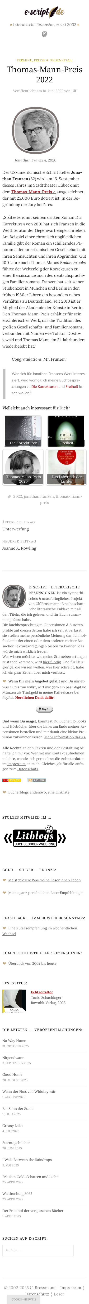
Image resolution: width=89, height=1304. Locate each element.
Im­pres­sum (16, 764)
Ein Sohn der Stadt (17, 1108)
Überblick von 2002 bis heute (32, 963)
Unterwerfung (15, 529)
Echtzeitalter (42, 992)
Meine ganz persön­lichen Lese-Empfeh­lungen (46, 892)
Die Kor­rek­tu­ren (45, 386)
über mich (41, 672)
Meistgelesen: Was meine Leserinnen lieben (44, 880)
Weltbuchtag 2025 (17, 1193)
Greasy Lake (12, 1125)
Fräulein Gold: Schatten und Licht (30, 1176)
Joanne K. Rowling (19, 548)
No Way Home (14, 1040)
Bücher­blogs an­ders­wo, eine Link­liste (39, 792)
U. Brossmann (43, 1287)
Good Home (12, 1074)
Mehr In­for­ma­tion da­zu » (65, 737)
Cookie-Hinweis (24, 1299)
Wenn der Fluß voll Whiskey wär (29, 1091)
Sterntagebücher (16, 1142)
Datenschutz (37, 1294)
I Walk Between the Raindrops (27, 1159)
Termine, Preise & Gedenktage (45, 60)
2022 (17, 496)
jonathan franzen (39, 496)
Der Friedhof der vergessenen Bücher (32, 1210)
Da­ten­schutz (27, 769)
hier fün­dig (52, 662)
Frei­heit (72, 386)
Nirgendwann (13, 1057)
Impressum (70, 1287)
